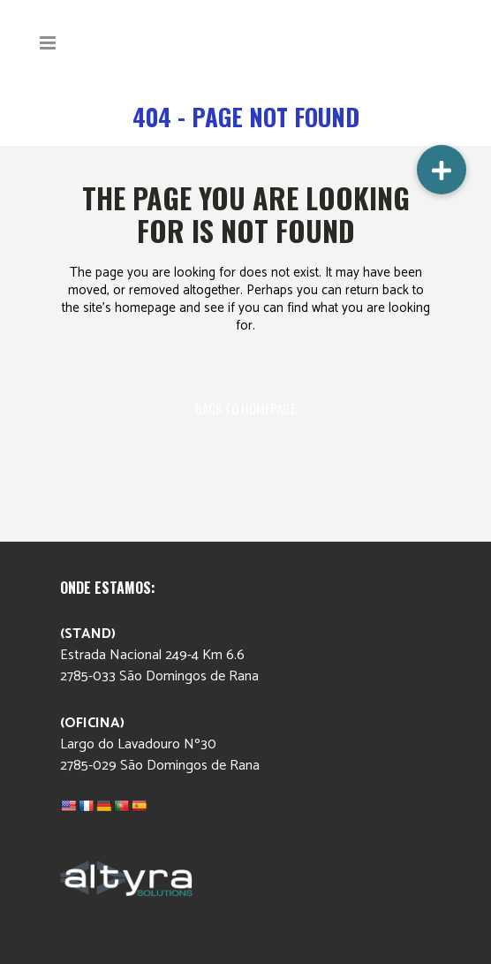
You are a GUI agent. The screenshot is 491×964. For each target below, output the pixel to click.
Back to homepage (245, 408)
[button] (441, 169)
